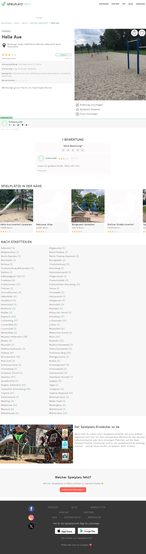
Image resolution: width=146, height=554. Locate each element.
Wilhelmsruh (55, 409)
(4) (19, 292)
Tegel (52, 384)
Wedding (5, 401)
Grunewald (54, 292)
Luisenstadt (7, 328)
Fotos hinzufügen (89, 113)
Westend (5, 409)
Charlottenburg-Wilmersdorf (15, 268)
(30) (57, 336)
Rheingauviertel (57, 356)
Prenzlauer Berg (57, 352)
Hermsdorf (54, 304)
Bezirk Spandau (9, 256)
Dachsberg (54, 268)
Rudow (52, 360)
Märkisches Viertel (58, 332)
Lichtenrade (55, 320)
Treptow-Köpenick (58, 392)
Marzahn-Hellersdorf (39, 23)
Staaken (53, 380)
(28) (25, 336)
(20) (13, 316)
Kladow (4, 312)
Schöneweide (56, 368)
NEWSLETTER (98, 507)
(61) (24, 384)
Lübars (52, 324)
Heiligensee (55, 300)
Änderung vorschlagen (91, 104)
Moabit (4, 340)
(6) (13, 280)
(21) (78, 284)
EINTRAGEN (104, 4)
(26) (68, 352)
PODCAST (53, 507)
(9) (32, 268)
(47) (13, 376)
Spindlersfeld (8, 380)
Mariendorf (55, 328)
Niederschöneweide (59, 344)
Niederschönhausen (11, 348)
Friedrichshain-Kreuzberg (62, 284)
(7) (15, 368)
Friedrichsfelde (57, 280)
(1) (63, 248)
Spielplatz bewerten (90, 109)
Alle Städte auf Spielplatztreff (76, 538)
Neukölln (53, 340)
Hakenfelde (7, 296)
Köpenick (6, 316)
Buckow (5, 264)
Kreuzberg (54, 316)
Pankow (5, 352)
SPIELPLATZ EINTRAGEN (73, 489)
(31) (68, 264)
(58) (28, 388)
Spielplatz (6, 31)
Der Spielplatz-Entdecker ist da (97, 427)
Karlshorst (6, 308)
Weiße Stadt (55, 401)
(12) (12, 392)
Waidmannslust (57, 396)
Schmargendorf (57, 364)
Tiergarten (54, 388)
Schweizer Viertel (10, 372)
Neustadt (5, 344)
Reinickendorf (8, 356)
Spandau (5, 376)
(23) (65, 413)
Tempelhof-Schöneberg (13, 388)
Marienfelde (7, 332)
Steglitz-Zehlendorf (11, 384)
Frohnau (5, 288)
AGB (54, 517)
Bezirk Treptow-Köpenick (62, 256)
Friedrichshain (8, 284)
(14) (18, 356)
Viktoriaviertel (8, 396)
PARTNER (115, 4)
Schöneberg (7, 368)
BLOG (131, 4)
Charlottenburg (57, 264)
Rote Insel (6, 360)
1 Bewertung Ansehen (9, 58)
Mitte (52, 336)
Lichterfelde (7, 324)
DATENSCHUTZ (72, 517)
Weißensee (6, 405)
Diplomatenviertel (58, 272)
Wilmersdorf (55, 413)
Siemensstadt (56, 372)
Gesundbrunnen (9, 292)
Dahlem (5, 272)
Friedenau (6, 280)
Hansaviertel (55, 296)
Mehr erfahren (128, 446)
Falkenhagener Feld (11, 276)
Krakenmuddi (16, 121)
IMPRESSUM (94, 517)
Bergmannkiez (8, 252)
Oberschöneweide (58, 348)
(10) (64, 320)
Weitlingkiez (55, 405)
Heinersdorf (7, 304)
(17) (18, 284)
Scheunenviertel (9, 364)
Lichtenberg (7, 320)
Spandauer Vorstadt (59, 376)
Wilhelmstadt (8, 413)
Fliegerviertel (56, 276)
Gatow (52, 288)
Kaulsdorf (54, 308)
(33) (61, 340)
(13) (71, 392)
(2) (63, 260)
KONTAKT (64, 512)
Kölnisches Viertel (58, 312)
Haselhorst (6, 300)
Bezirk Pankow (56, 252)
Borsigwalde (55, 260)
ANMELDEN (140, 4)
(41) (12, 352)
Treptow (5, 392)
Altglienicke (55, 248)
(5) (58, 360)
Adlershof (6, 248)
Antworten (42, 170)
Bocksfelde (6, 260)
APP (123, 4)
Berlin (17, 23)
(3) (13, 248)
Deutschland (6, 23)
